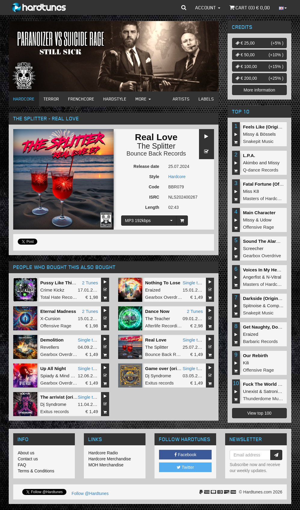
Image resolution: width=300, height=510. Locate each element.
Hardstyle (115, 98)
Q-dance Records (260, 169)
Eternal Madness (58, 311)
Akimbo (250, 162)
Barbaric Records (260, 341)
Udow (265, 219)
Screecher (253, 248)
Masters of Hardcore (263, 198)
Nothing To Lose (162, 282)
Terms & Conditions (36, 470)
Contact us (28, 458)
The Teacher (157, 318)
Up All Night (53, 368)
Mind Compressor (77, 375)
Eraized (153, 289)
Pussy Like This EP (61, 282)
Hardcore (24, 98)
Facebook (185, 454)
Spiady (47, 375)
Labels (206, 98)
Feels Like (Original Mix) (269, 126)
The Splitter (156, 146)
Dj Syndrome (158, 375)
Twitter (185, 467)
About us (26, 452)
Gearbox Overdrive (164, 297)
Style (154, 176)
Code (154, 186)
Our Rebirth (255, 355)
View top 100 (259, 413)
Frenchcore (81, 98)
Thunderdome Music (263, 398)
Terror (51, 98)
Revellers (49, 347)
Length (152, 207)
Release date (146, 166)
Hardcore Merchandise (109, 458)
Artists (181, 98)
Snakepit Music (258, 141)
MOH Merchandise (106, 464)
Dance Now (157, 311)
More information (259, 90)
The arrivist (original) (62, 397)
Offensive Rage (55, 325)
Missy (248, 134)
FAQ (22, 464)
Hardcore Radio (103, 452)
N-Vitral (273, 277)
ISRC (154, 197)
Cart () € (249, 8)
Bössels (268, 134)
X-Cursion (50, 318)
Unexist (250, 391)
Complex (276, 305)
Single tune (194, 282)
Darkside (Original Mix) (267, 298)
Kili (246, 362)
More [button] (143, 98)
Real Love (156, 339)
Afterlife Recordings (165, 325)
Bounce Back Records (156, 153)
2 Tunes (90, 282)
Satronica (273, 391)
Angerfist (252, 277)
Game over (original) (167, 368)
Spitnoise (252, 305)
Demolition (52, 339)
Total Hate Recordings (62, 297)
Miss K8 (251, 191)
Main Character (259, 212)
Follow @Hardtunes (90, 493)
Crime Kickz (52, 289)
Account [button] (207, 8)
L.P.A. (249, 155)
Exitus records (159, 382)
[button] (184, 7)
